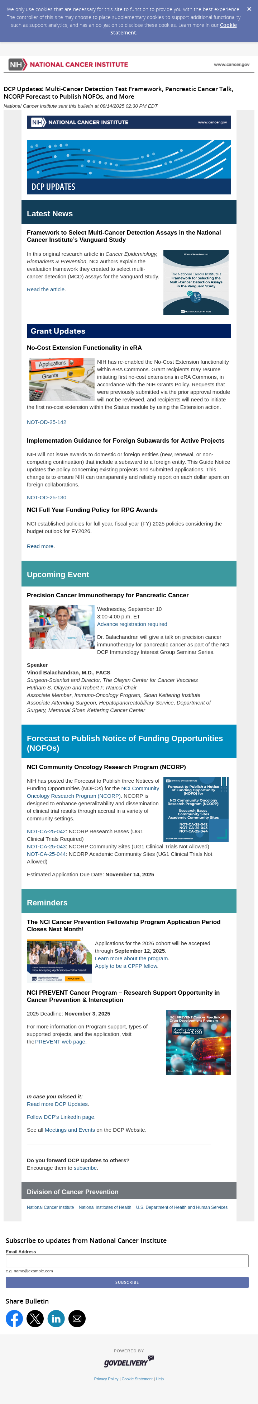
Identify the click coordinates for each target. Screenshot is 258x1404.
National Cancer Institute (50, 1207)
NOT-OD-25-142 (46, 422)
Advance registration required (132, 624)
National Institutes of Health (105, 1207)
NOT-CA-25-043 (46, 846)
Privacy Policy (106, 1379)
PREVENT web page (60, 1041)
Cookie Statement (136, 1379)
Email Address (21, 1251)
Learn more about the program (131, 958)
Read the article (45, 289)
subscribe (85, 1168)
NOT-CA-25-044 (46, 854)
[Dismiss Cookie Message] (249, 7)
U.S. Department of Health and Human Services (182, 1207)
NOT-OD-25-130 (46, 497)
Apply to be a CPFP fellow (126, 966)
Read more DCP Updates (57, 1104)
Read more (40, 546)
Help (160, 1379)
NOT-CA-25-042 (46, 831)
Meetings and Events (70, 1130)
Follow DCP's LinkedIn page (60, 1117)
